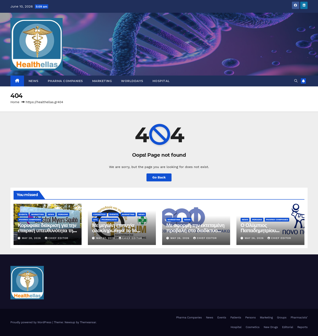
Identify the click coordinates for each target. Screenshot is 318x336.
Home (14, 102)
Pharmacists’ (299, 317)
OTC (95, 219)
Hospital (161, 81)
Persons (63, 214)
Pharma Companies (65, 81)
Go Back (159, 177)
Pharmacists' (109, 219)
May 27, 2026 (106, 238)
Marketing (102, 81)
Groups (281, 317)
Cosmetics (99, 214)
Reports (302, 327)
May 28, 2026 (32, 238)
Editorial (287, 327)
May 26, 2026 (180, 238)
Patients (235, 317)
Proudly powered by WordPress (31, 322)
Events (23, 214)
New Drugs (271, 327)
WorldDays (132, 81)
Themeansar (88, 322)
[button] (296, 81)
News (34, 81)
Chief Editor (56, 238)
